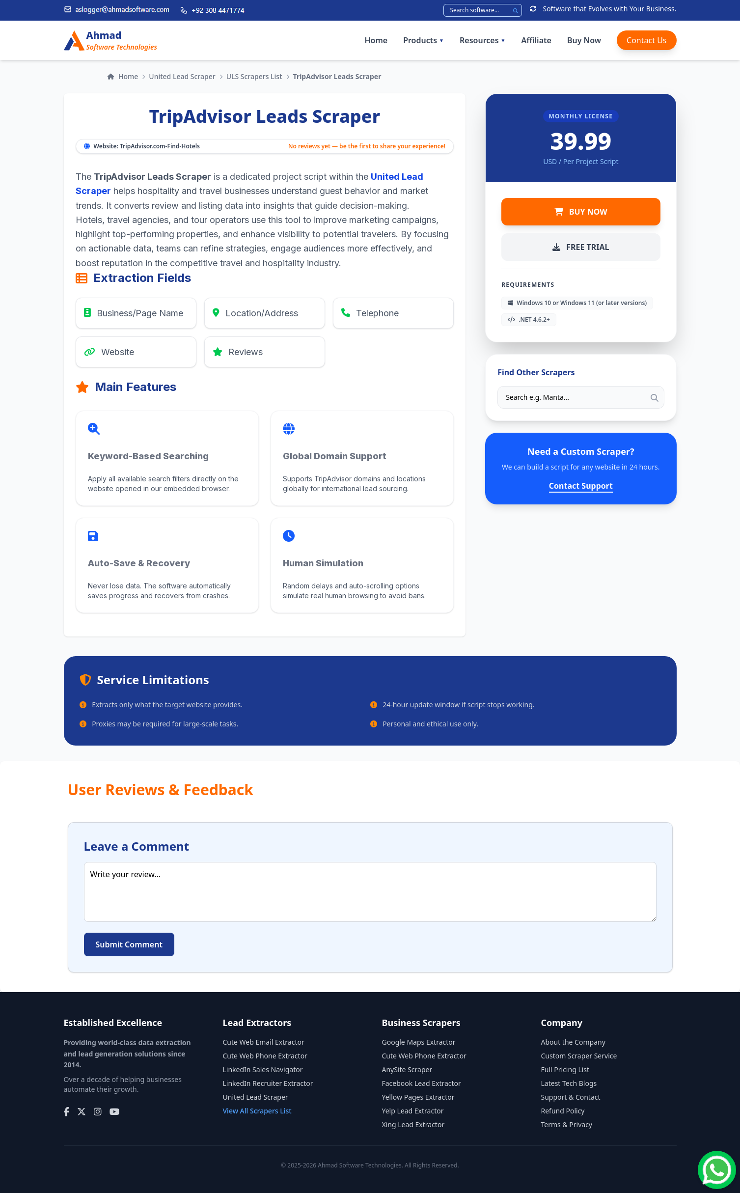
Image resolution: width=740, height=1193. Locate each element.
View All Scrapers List (257, 1110)
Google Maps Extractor (419, 1042)
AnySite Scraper (407, 1069)
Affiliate (536, 40)
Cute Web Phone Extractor (265, 1055)
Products (423, 40)
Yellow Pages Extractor (418, 1097)
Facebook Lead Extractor (421, 1083)
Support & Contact (571, 1097)
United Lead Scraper (182, 76)
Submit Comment (129, 944)
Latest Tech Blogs (569, 1083)
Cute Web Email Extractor (263, 1042)
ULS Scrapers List (254, 76)
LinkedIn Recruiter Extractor (268, 1083)
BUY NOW (580, 211)
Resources (482, 40)
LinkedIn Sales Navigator (263, 1069)
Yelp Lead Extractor (413, 1110)
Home (375, 40)
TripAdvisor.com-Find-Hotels (160, 146)
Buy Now (584, 40)
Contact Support (581, 485)
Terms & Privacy (567, 1124)
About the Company (573, 1042)
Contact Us (646, 40)
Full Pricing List (565, 1069)
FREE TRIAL (580, 247)
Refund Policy (563, 1110)
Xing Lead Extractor (413, 1124)
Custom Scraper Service (579, 1055)
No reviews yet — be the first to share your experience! (366, 146)
